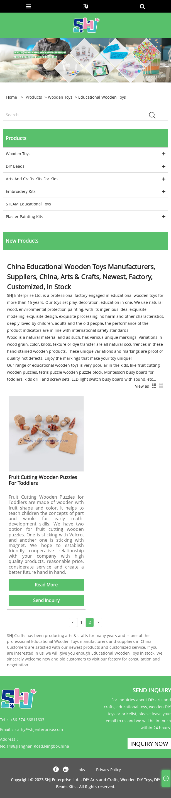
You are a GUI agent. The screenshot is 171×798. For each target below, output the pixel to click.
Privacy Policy (108, 769)
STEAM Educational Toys (28, 204)
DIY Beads (15, 166)
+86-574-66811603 (27, 719)
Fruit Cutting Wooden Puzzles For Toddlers (43, 480)
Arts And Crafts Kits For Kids (32, 178)
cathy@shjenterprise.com (39, 729)
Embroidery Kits (21, 191)
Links (80, 769)
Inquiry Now (149, 743)
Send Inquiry (46, 600)
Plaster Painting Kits (24, 216)
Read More (46, 585)
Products (34, 97)
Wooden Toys (60, 97)
